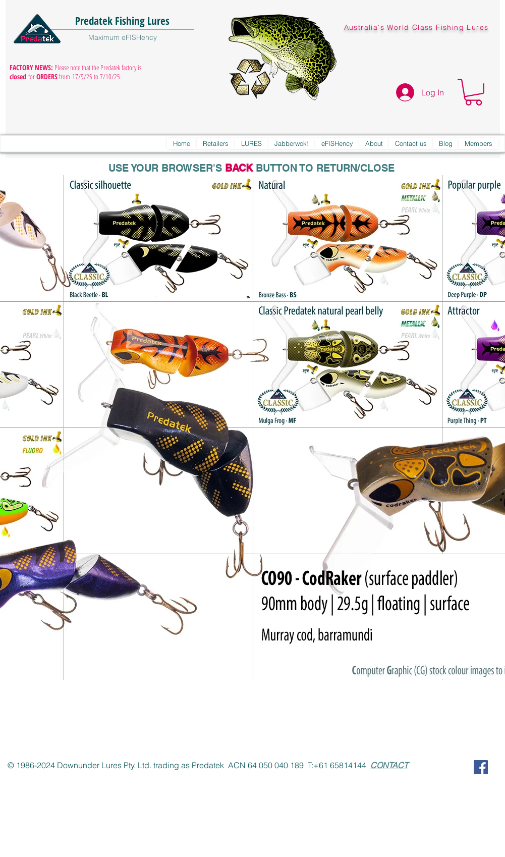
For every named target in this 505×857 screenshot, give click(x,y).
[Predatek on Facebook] (481, 767)
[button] (473, 92)
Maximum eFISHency (122, 37)
